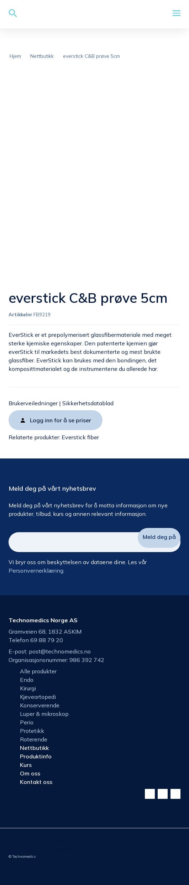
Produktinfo (36, 756)
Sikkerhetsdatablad (88, 403)
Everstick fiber (80, 437)
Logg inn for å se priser (60, 420)
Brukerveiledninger (33, 403)
